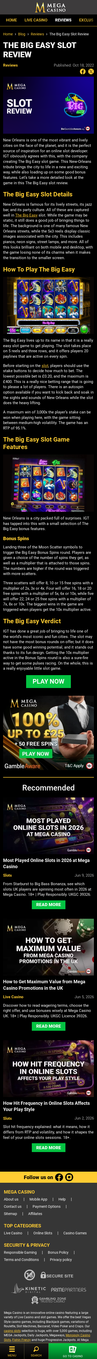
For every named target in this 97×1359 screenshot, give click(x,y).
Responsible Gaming (20, 1252)
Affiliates (35, 1214)
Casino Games (75, 1233)
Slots (7, 875)
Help (62, 1199)
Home (11, 20)
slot (45, 365)
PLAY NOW (48, 681)
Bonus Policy (58, 1252)
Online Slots (42, 1233)
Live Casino (36, 20)
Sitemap (10, 1214)
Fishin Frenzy (21, 1340)
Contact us (12, 1206)
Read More (48, 904)
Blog (21, 34)
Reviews (63, 20)
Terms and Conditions (21, 1260)
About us (11, 1199)
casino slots (12, 1331)
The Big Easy (26, 215)
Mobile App (38, 1199)
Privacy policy (61, 1260)
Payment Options (47, 1206)
